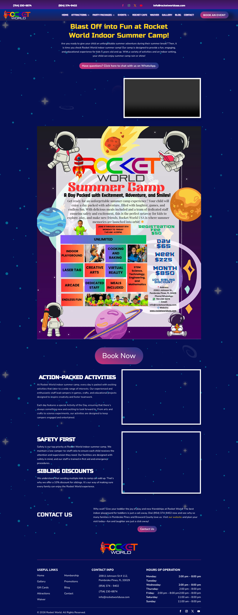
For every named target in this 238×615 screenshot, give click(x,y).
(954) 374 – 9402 (109, 586)
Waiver (154, 15)
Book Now (119, 356)
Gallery (167, 15)
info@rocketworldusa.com (169, 5)
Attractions (78, 15)
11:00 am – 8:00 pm (189, 597)
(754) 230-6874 (22, 5)
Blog (178, 15)
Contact (189, 15)
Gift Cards (43, 587)
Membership (71, 575)
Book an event (214, 15)
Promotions (71, 581)
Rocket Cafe (139, 15)
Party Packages (102, 15)
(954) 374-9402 (67, 5)
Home (65, 15)
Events (122, 15)
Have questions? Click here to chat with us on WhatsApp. (119, 66)
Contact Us (147, 529)
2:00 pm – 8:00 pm (190, 576)
